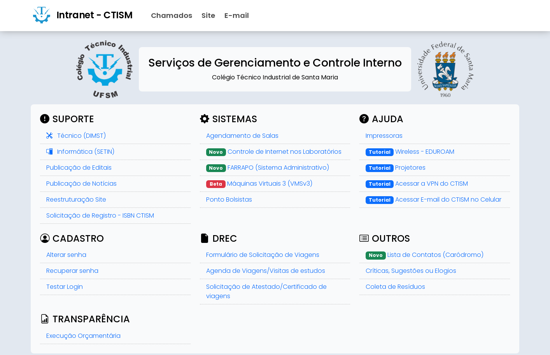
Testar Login (64, 286)
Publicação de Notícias (81, 183)
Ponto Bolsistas (229, 199)
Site (208, 15)
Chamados (171, 15)
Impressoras (384, 135)
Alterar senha (66, 254)
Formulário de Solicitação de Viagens (262, 254)
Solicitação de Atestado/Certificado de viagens (266, 291)
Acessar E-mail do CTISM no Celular (433, 199)
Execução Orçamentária (83, 335)
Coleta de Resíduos (395, 286)
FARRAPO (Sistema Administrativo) (267, 167)
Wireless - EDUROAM (410, 151)
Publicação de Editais (79, 167)
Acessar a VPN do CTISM (417, 183)
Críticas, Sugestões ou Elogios (411, 270)
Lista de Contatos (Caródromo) (424, 254)
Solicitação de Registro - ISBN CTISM (100, 215)
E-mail (236, 15)
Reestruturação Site (76, 199)
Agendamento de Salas (242, 135)
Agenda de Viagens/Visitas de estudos (265, 270)
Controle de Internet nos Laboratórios (274, 151)
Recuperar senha (72, 270)
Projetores (396, 167)
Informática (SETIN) (80, 151)
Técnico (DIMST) (76, 135)
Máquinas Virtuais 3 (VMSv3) (259, 183)
